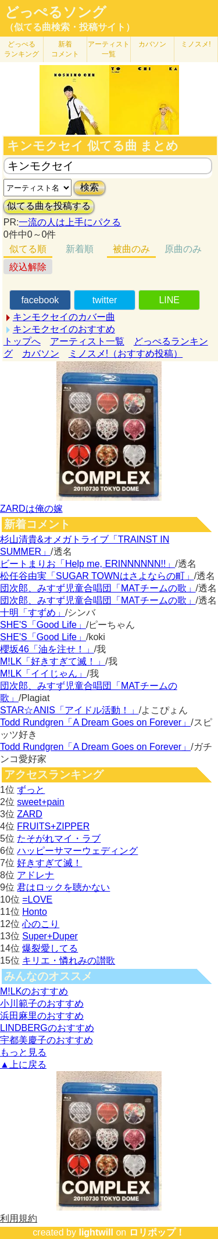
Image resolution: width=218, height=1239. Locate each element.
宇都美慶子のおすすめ (46, 1040)
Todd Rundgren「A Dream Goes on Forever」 (95, 722)
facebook (40, 300)
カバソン (152, 44)
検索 (89, 187)
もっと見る (23, 1052)
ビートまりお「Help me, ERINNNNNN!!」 (87, 564)
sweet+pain (40, 802)
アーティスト (109, 49)
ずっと (31, 790)
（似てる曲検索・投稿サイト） (70, 27)
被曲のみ (131, 249)
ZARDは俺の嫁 (31, 508)
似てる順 (28, 249)
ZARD (29, 814)
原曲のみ (183, 249)
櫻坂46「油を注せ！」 (47, 649)
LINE (169, 300)
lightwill (95, 1232)
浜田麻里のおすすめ (42, 1016)
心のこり (40, 924)
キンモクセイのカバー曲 (64, 317)
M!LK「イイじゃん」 (43, 673)
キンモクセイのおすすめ (64, 329)
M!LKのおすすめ (34, 991)
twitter (104, 300)
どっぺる (21, 49)
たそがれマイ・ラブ (59, 838)
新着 (65, 49)
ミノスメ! (195, 44)
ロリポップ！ (157, 1232)
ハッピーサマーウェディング (77, 851)
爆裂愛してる (50, 948)
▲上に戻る (23, 1064)
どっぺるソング (55, 12)
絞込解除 (28, 267)
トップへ (22, 341)
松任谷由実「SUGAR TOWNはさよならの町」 (97, 576)
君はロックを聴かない (63, 887)
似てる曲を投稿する (49, 206)
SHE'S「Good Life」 (43, 625)
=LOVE (37, 899)
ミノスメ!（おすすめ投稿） (126, 353)
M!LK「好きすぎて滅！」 (52, 661)
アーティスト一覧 (87, 341)
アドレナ (35, 875)
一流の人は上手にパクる (70, 222)
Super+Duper (50, 936)
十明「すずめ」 (32, 612)
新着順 (80, 249)
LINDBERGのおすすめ (47, 1028)
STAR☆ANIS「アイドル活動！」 (69, 710)
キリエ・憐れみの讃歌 (68, 960)
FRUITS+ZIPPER (53, 826)
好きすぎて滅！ (49, 863)
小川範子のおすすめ (42, 1003)
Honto (34, 912)
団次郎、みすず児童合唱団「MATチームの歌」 (98, 588)
